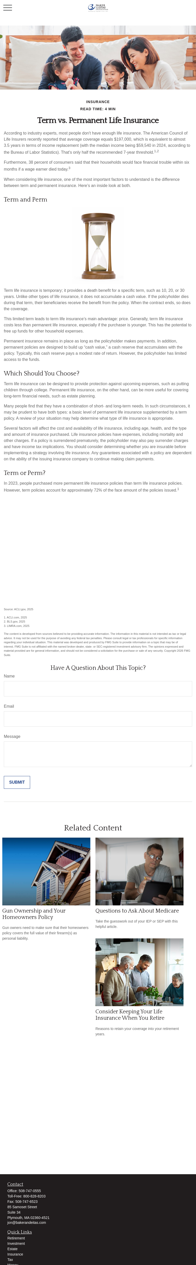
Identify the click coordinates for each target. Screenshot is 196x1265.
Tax (10, 1260)
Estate (12, 1249)
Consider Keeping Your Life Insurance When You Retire (129, 1014)
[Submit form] (17, 782)
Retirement (16, 1238)
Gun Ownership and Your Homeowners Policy (33, 914)
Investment (16, 1243)
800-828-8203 (34, 1196)
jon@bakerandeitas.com (26, 1222)
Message (12, 736)
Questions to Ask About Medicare (137, 911)
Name (9, 676)
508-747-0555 (30, 1191)
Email (9, 706)
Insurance (15, 1254)
